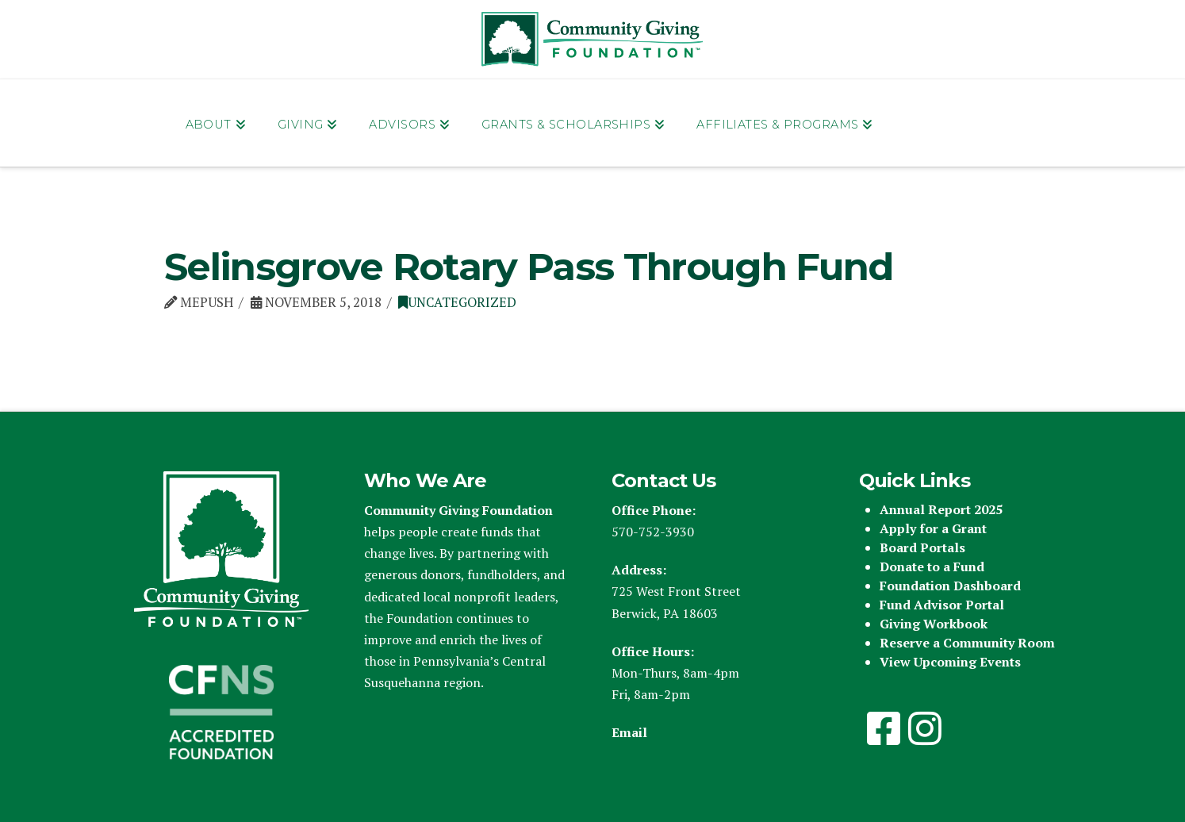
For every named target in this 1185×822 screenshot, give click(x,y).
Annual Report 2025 (941, 509)
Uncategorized (457, 302)
